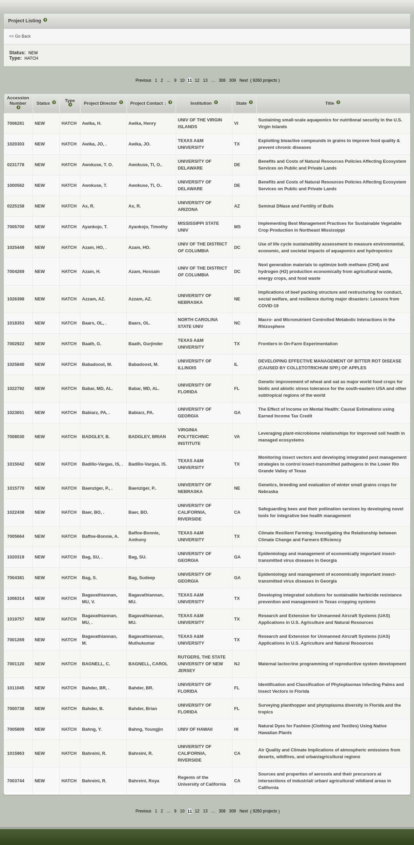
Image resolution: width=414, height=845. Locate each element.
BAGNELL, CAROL (148, 663)
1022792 (15, 388)
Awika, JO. (139, 143)
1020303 (15, 143)
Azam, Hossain (144, 271)
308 (222, 80)
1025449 (15, 247)
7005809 (15, 729)
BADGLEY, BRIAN (147, 436)
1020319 (15, 556)
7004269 (15, 271)
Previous (143, 80)
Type (70, 100)
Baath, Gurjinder (145, 343)
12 (197, 80)
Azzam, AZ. (140, 298)
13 (205, 80)
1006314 (15, 598)
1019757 (15, 619)
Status (44, 103)
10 (182, 80)
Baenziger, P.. (142, 488)
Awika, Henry (142, 123)
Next (244, 80)
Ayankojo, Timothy (148, 226)
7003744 (15, 780)
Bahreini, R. (140, 753)
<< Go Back (19, 36)
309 (232, 80)
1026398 (15, 298)
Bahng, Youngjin (145, 729)
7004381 (15, 577)
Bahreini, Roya (143, 780)
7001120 (15, 663)
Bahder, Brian (142, 708)
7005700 (15, 226)
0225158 (15, 206)
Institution (201, 103)
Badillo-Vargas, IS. (147, 464)
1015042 (15, 464)
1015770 (15, 488)
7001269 (15, 639)
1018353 (15, 323)
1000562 (15, 185)
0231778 (15, 164)
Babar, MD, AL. (143, 388)
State (242, 103)
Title (330, 103)
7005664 (15, 536)
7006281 (15, 123)
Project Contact (147, 103)
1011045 (15, 687)
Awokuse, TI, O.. (145, 164)
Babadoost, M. (143, 364)
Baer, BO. (138, 512)
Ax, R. (134, 206)
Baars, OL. (139, 323)
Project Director (101, 103)
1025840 (15, 364)
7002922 (15, 343)
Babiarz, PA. (141, 412)
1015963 (15, 753)
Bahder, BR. (140, 687)
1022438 (15, 512)
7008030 (15, 436)
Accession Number (18, 100)
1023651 (15, 412)
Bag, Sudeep (141, 577)
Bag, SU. (137, 556)
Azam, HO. (139, 247)
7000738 (15, 708)
